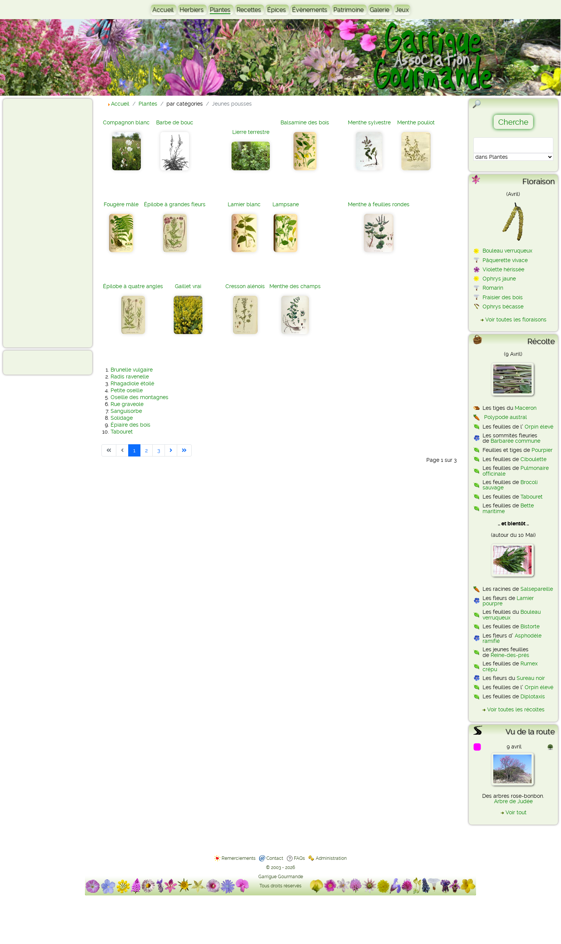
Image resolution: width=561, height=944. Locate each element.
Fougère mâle (121, 204)
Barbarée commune (515, 441)
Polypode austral (505, 417)
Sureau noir (531, 678)
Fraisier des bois (503, 297)
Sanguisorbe (126, 411)
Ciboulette (533, 459)
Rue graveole (127, 404)
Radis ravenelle (130, 376)
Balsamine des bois (304, 122)
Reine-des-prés (510, 655)
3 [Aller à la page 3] (158, 450)
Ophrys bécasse (503, 306)
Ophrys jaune (499, 279)
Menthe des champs (295, 286)
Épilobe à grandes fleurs (174, 204)
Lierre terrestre (250, 132)
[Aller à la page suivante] (171, 450)
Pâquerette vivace (505, 260)
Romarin (493, 288)
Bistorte (530, 626)
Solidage (122, 418)
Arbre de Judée (513, 801)
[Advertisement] (36, 222)
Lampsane (285, 204)
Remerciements (239, 858)
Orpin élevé (539, 427)
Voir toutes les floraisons (515, 319)
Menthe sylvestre (369, 122)
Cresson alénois (245, 286)
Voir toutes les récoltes (516, 709)
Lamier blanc (244, 204)
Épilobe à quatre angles (133, 286)
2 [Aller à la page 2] (146, 450)
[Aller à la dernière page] (184, 450)
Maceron (526, 408)
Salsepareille (536, 589)
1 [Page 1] (134, 450)
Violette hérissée (503, 269)
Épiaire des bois (130, 425)
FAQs (299, 858)
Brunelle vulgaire (132, 370)
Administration (331, 858)
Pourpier (542, 450)
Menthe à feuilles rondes (378, 204)
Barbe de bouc (174, 122)
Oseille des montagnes (139, 397)
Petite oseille (127, 390)
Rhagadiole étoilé (132, 383)
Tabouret (122, 432)
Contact (274, 858)
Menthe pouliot (416, 122)
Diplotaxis (532, 696)
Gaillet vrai (188, 286)
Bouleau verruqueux (507, 251)
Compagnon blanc (126, 122)
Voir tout (516, 812)
